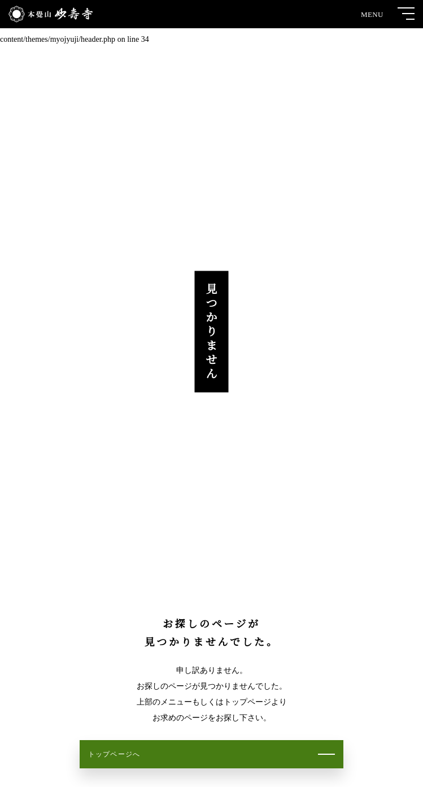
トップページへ (114, 754)
